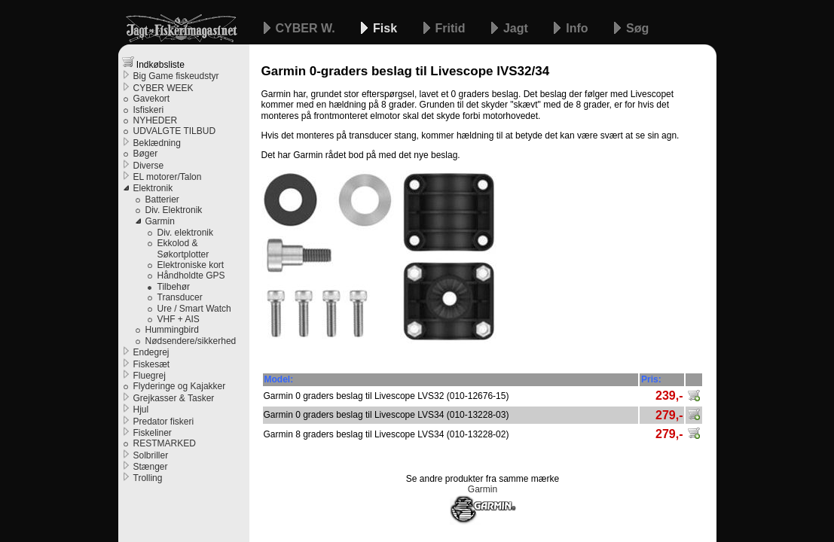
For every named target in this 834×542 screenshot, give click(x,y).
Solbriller (151, 455)
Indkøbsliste (153, 63)
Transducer (180, 297)
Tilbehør (174, 287)
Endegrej (151, 352)
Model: (279, 379)
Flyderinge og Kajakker (179, 386)
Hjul (141, 409)
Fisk (386, 28)
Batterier (162, 199)
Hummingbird (172, 329)
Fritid (452, 28)
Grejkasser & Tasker (174, 398)
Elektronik (153, 188)
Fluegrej (149, 375)
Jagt (517, 28)
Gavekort (151, 98)
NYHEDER (155, 120)
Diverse (148, 165)
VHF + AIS (178, 319)
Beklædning (157, 143)
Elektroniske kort (191, 265)
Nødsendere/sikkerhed (191, 341)
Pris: (651, 379)
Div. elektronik (185, 232)
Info (578, 28)
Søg (637, 28)
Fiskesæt (151, 364)
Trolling (148, 478)
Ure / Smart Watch (194, 308)
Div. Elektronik (174, 210)
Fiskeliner (152, 433)
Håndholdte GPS (191, 275)
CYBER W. (307, 28)
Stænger (150, 466)
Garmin (160, 221)
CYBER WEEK (163, 88)
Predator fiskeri (163, 421)
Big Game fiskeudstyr (176, 76)
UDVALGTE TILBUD (174, 131)
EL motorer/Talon (167, 177)
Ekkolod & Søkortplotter (183, 248)
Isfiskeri (148, 110)
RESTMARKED (164, 443)
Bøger (145, 153)
